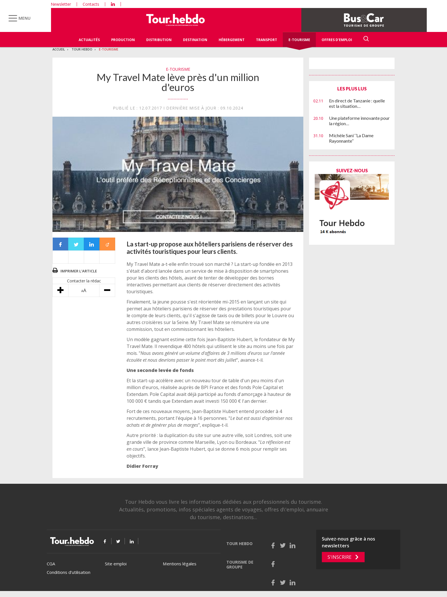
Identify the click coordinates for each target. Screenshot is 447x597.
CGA (51, 563)
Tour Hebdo (82, 49)
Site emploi (116, 563)
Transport (266, 39)
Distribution (159, 39)
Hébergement (232, 39)
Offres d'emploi (337, 39)
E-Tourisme (299, 39)
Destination (195, 39)
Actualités (89, 39)
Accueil (58, 49)
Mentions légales (179, 563)
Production (123, 39)
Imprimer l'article (78, 271)
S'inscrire (339, 557)
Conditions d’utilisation (68, 572)
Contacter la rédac (84, 281)
